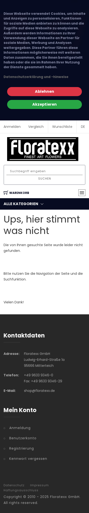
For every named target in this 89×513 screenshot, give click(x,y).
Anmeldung (20, 427)
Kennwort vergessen (28, 458)
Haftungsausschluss (21, 490)
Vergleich (36, 126)
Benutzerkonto (23, 438)
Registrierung (21, 448)
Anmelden (12, 126)
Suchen (44, 178)
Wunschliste (62, 126)
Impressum (39, 485)
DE (83, 126)
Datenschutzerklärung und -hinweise (36, 77)
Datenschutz (14, 485)
